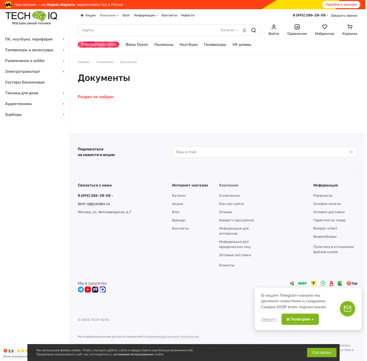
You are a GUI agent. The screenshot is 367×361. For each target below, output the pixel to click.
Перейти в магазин (341, 4)
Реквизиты (322, 195)
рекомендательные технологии (173, 336)
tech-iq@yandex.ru (94, 204)
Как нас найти (231, 204)
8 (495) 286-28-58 (309, 15)
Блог (176, 212)
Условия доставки (329, 212)
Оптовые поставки (235, 255)
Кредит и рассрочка (236, 220)
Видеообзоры (325, 236)
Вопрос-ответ (325, 228)
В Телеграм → (300, 319)
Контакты (180, 228)
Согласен (321, 352)
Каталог (179, 195)
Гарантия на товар (329, 220)
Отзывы (225, 212)
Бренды (178, 220)
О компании (229, 195)
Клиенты (226, 265)
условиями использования (133, 354)
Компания (228, 185)
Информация (325, 185)
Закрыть (268, 319)
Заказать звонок (344, 15)
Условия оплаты (327, 204)
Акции (177, 204)
